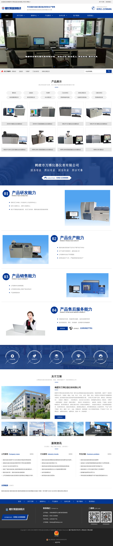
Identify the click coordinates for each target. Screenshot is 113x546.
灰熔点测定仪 (46, 71)
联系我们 (108, 2)
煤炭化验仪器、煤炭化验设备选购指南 (14, 472)
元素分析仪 (99, 93)
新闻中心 (34, 15)
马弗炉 (28, 71)
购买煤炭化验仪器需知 (48, 475)
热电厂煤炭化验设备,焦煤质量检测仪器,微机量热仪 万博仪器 (18, 469)
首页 (7, 15)
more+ (32, 454)
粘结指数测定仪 (14, 97)
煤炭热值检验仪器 (23, 491)
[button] (54, 66)
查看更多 (60, 417)
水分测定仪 (48, 97)
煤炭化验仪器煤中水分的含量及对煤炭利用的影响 (17, 460)
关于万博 (101, 2)
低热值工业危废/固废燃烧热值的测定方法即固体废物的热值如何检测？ (96, 463)
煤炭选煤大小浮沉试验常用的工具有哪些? (92, 469)
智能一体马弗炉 (43, 491)
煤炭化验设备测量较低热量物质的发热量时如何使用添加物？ (57, 460)
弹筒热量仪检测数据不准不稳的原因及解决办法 (94, 475)
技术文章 (62, 15)
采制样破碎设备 (65, 97)
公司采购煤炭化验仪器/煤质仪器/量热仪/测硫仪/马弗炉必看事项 (18, 475)
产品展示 (48, 15)
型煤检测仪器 (99, 97)
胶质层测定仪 (31, 97)
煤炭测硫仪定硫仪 (33, 491)
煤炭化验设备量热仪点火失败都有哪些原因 (54, 469)
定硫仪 (21, 71)
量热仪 (14, 71)
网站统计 (84, 530)
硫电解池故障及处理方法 (88, 472)
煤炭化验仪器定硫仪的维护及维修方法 (91, 466)
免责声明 (57, 542)
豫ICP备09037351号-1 (75, 530)
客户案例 (76, 15)
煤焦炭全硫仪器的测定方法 (49, 463)
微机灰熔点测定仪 (63, 491)
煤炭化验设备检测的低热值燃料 (90, 460)
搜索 (109, 71)
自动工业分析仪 (52, 491)
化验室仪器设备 (82, 97)
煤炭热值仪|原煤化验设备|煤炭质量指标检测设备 (55, 466)
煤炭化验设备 (5, 491)
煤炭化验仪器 (13, 491)
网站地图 (90, 530)
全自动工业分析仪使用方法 (10, 466)
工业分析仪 (36, 71)
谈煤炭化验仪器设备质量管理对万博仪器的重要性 (17, 463)
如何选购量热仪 (46, 472)
